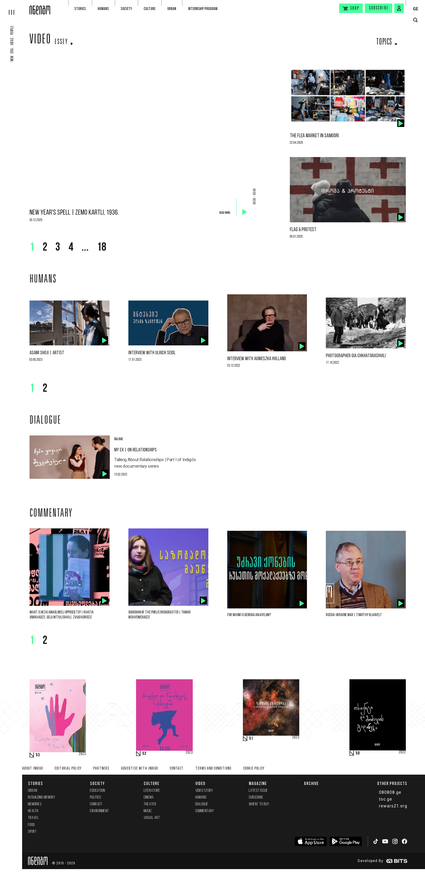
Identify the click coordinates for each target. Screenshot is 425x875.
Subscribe (379, 8)
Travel (33, 818)
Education (97, 791)
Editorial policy (68, 768)
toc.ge (385, 799)
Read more (224, 212)
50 (358, 753)
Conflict (96, 804)
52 (144, 753)
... (85, 248)
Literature (152, 791)
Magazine (258, 783)
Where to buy (259, 804)
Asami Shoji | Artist (47, 352)
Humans (103, 8)
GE (415, 8)
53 (38, 755)
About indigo (32, 768)
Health (33, 811)
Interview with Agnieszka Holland (256, 358)
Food (31, 825)
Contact (177, 768)
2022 (402, 752)
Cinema (149, 797)
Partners (101, 768)
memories (35, 804)
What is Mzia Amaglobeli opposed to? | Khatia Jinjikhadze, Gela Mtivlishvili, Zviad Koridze (62, 615)
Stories (80, 8)
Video (40, 40)
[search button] (415, 20)
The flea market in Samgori (314, 136)
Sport (32, 832)
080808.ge (390, 792)
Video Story (204, 791)
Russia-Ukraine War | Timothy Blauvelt (354, 615)
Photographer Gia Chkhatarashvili (356, 355)
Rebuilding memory (41, 797)
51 (251, 738)
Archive (311, 783)
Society (126, 8)
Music (148, 811)
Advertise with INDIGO (139, 768)
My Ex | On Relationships (135, 450)
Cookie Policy (253, 768)
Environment (99, 811)
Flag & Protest (303, 230)
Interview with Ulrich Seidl (152, 352)
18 (101, 248)
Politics (95, 797)
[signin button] (399, 8)
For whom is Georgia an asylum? (249, 615)
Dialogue (201, 804)
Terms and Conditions (213, 768)
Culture (150, 8)
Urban (171, 8)
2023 (82, 754)
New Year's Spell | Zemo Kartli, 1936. (74, 212)
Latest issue (258, 791)
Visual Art (152, 818)
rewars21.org (393, 806)
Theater (150, 804)
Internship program (203, 8)
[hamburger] (15, 7)
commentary (204, 811)
